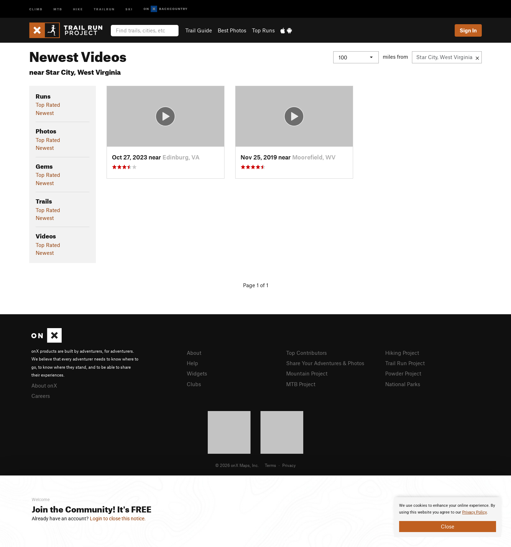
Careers (40, 396)
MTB (57, 8)
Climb (36, 8)
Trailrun (104, 8)
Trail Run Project (405, 363)
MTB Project (300, 384)
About (194, 352)
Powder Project (403, 373)
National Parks (402, 384)
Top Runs (263, 30)
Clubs (194, 384)
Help (192, 363)
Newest (45, 113)
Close (447, 526)
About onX (44, 385)
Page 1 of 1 (255, 285)
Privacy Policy (474, 512)
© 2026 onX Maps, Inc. (237, 465)
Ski (129, 8)
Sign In (468, 30)
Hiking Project (402, 352)
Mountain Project (306, 373)
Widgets (197, 373)
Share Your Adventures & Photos (325, 363)
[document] (447, 517)
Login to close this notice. (118, 518)
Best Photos (232, 30)
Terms (270, 465)
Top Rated (48, 104)
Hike (78, 8)
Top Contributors (306, 352)
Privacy (289, 465)
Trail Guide (198, 30)
